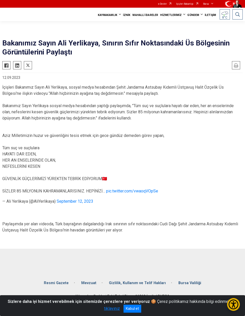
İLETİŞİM (210, 15)
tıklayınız (112, 308)
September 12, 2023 (75, 201)
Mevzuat (88, 283)
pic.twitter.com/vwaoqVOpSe (132, 191)
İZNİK (127, 15)
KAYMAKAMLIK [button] (107, 15)
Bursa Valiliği (189, 283)
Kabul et (132, 308)
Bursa (206, 4)
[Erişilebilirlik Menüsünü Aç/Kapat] (233, 304)
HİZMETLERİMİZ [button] (171, 15)
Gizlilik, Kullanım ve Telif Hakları (137, 283)
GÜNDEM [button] (193, 15)
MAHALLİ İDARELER (145, 15)
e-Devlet (162, 4)
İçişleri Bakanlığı (184, 4)
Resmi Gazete (56, 283)
